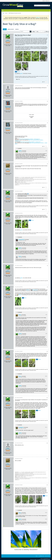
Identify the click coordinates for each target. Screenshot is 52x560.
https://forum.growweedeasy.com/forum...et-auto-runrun (30, 141)
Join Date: (6, 44)
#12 (47, 443)
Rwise (7, 91)
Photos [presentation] (16, 29)
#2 (47, 85)
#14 (47, 484)
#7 (47, 213)
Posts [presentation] (4, 29)
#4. (46, 150)
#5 (47, 163)
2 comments (20, 312)
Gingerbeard (8, 106)
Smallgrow (21, 427)
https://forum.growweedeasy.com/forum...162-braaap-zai (29, 139)
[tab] (5, 29)
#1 (47, 35)
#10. (46, 376)
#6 (47, 191)
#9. (46, 314)
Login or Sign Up (46, 0)
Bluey (8, 169)
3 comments (20, 237)
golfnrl (7, 40)
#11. (46, 427)
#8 (47, 265)
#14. (46, 512)
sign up (38, 17)
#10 (47, 351)
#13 (47, 458)
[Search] (41, 5)
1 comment (19, 148)
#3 (47, 101)
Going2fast (7, 128)
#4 (47, 122)
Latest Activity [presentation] (10, 29)
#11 (47, 397)
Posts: (7, 45)
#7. (46, 239)
